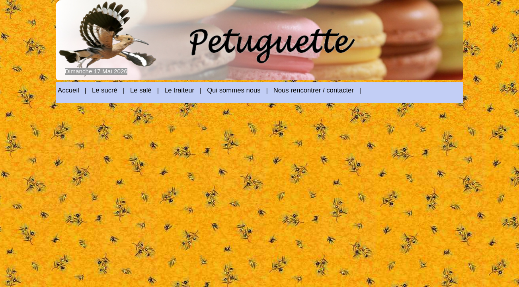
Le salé (141, 90)
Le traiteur (179, 90)
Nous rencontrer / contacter (313, 90)
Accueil (68, 90)
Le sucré (104, 90)
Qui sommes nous (233, 90)
